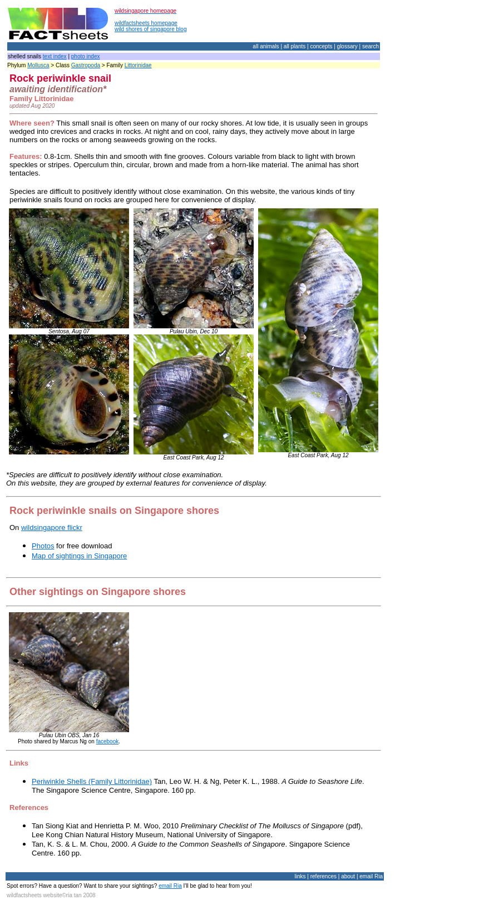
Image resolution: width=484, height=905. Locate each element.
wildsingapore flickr (51, 527)
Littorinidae (138, 65)
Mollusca (38, 65)
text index (55, 56)
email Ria (170, 886)
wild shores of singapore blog (151, 29)
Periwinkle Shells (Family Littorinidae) (92, 781)
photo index (85, 56)
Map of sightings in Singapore (79, 556)
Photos (43, 546)
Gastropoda (85, 65)
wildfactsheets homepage (146, 23)
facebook (107, 741)
